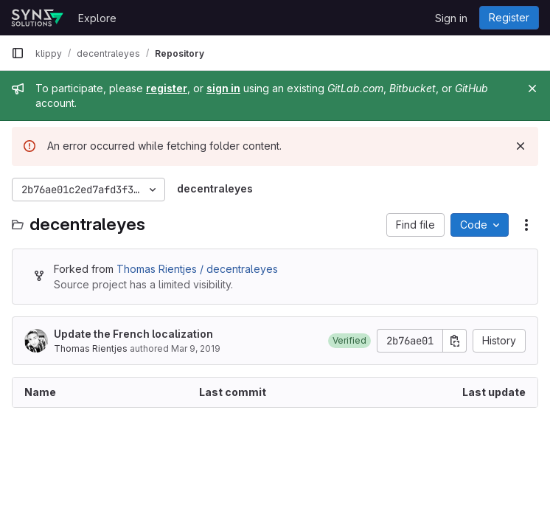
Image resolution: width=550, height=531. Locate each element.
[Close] (532, 88)
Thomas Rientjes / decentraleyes (197, 269)
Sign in (451, 18)
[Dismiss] (520, 146)
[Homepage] (37, 18)
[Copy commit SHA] (455, 341)
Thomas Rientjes (91, 348)
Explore (97, 18)
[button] (349, 341)
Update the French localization (133, 333)
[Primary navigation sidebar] (17, 53)
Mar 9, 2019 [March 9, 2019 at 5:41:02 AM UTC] (195, 348)
